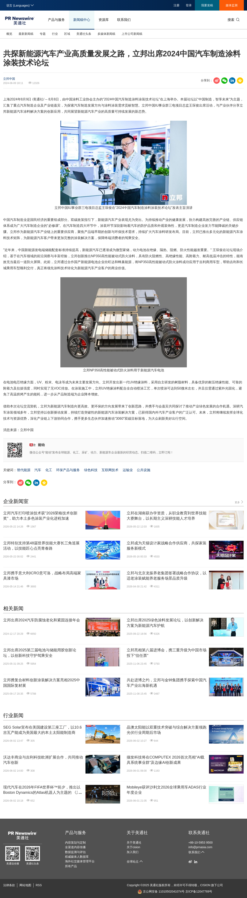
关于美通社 (137, 832)
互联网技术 (110, 470)
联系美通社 (199, 832)
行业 (55, 33)
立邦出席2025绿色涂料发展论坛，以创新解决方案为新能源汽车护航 (165, 623)
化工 (48, 470)
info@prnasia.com (200, 847)
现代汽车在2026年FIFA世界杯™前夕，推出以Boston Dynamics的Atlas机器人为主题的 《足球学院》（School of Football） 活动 (41, 790)
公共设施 (143, 470)
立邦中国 (9, 78)
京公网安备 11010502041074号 (161, 891)
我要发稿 (207, 5)
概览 (9, 33)
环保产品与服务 (68, 470)
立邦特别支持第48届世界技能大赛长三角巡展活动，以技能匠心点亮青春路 (41, 545)
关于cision (133, 847)
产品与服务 (56, 20)
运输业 (128, 470)
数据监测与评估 (75, 852)
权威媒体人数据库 (77, 856)
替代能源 (23, 470)
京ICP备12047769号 (198, 891)
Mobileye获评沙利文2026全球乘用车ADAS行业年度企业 (166, 790)
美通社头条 (83, 33)
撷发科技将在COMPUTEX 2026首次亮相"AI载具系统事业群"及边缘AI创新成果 (165, 760)
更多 (239, 502)
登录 (189, 5)
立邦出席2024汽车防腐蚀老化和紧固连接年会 (41, 620)
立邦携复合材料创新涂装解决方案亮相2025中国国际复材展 (41, 682)
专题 (43, 33)
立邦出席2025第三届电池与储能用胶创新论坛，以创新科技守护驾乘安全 (39, 652)
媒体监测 (232, 5)
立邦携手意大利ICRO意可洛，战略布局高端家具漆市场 (42, 575)
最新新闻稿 (26, 33)
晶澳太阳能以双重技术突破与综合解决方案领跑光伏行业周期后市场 (166, 730)
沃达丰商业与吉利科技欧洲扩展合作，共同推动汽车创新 (43, 760)
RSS (39, 885)
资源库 (104, 20)
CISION (205, 885)
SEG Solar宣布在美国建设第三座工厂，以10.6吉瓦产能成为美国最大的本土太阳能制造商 (42, 730)
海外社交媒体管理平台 (80, 861)
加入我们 (132, 852)
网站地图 (25, 885)
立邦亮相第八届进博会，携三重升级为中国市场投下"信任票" (166, 652)
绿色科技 (91, 470)
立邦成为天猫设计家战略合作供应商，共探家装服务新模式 (166, 545)
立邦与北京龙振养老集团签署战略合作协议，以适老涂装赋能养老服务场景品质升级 (166, 575)
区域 (67, 33)
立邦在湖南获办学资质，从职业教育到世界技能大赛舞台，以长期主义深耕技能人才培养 (166, 516)
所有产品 (71, 866)
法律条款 (9, 885)
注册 (176, 5)
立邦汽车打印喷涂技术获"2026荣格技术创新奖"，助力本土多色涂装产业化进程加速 (40, 516)
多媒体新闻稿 (106, 33)
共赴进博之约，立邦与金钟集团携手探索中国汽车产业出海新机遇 (166, 682)
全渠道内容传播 (75, 847)
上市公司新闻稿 (132, 33)
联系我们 (124, 20)
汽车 (37, 470)
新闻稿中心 (81, 20)
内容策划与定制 (75, 842)
